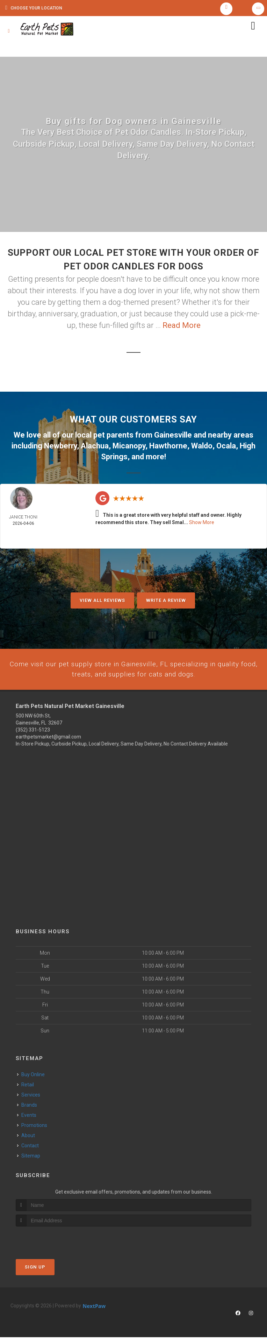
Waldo (201, 448)
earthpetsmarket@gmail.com (48, 739)
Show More (201, 524)
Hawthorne (168, 448)
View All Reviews (102, 601)
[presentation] (53, 1242)
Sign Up (35, 1269)
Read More (182, 328)
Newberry (60, 448)
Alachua (95, 448)
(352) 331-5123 (33, 732)
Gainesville (173, 438)
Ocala (226, 448)
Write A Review (166, 601)
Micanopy (129, 448)
